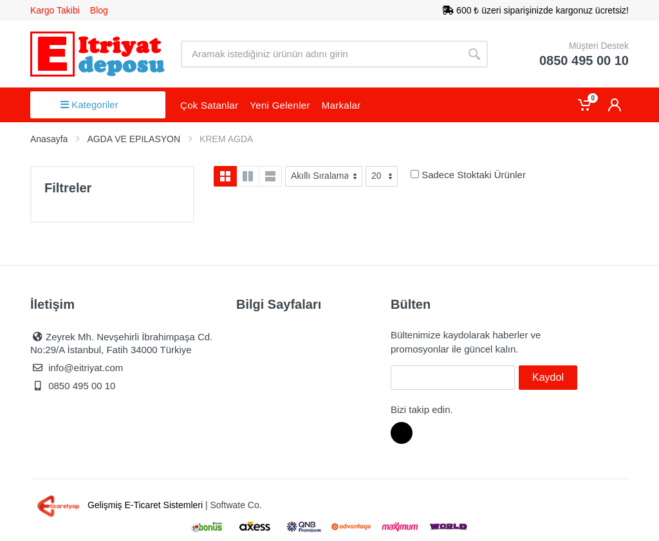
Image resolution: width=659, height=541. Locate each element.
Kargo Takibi (55, 10)
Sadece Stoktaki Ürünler (474, 174)
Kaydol (548, 377)
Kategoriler (89, 104)
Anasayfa (49, 139)
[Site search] (321, 54)
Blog (99, 10)
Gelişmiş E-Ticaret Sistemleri (117, 505)
